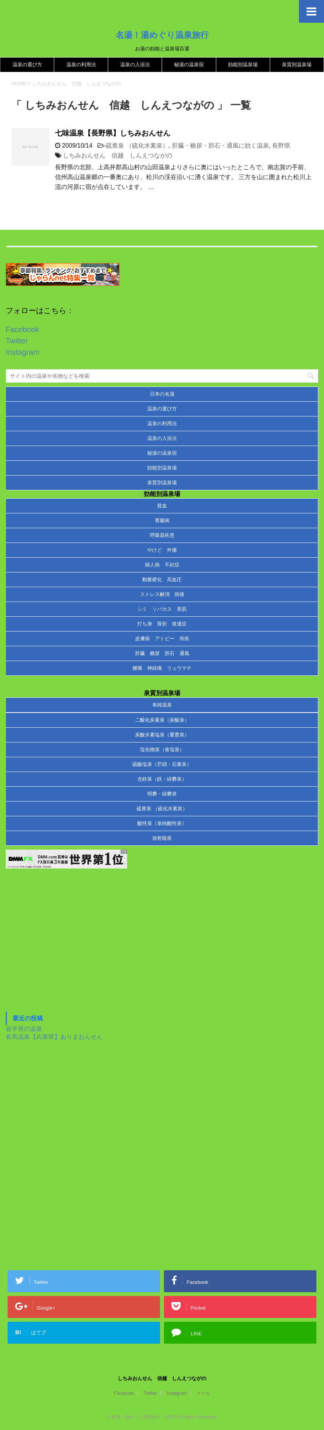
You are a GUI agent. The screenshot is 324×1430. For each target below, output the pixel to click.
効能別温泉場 (243, 64)
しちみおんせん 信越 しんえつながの (117, 155)
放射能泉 (162, 838)
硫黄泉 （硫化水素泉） (137, 145)
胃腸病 (162, 520)
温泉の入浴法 (135, 64)
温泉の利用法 (81, 64)
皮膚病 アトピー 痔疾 (162, 638)
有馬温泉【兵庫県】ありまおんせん (54, 1037)
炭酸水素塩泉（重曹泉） (162, 735)
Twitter (17, 341)
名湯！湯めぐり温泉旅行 (162, 35)
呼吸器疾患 (162, 535)
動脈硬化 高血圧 (162, 579)
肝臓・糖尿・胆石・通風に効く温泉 (220, 145)
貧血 (162, 505)
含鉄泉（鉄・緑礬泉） (162, 779)
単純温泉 (162, 705)
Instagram (22, 352)
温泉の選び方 (27, 64)
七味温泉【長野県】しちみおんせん (112, 133)
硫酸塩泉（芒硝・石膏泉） (162, 764)
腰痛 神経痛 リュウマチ (162, 668)
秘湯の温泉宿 (189, 64)
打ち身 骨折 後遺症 (162, 624)
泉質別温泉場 (296, 64)
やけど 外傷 (162, 550)
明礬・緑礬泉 (162, 794)
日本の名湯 (162, 394)
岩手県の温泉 (24, 1029)
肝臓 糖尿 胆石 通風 (162, 653)
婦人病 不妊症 (162, 565)
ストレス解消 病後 (162, 594)
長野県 (281, 145)
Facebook (22, 329)
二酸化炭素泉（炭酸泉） (162, 720)
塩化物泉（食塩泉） (162, 749)
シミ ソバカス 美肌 (162, 609)
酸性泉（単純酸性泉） (162, 823)
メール (203, 1393)
